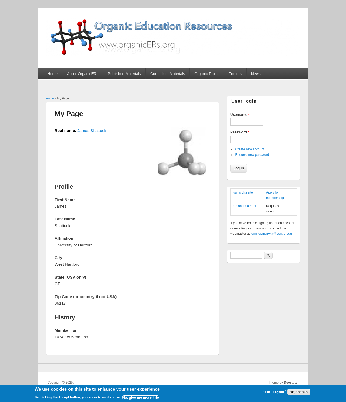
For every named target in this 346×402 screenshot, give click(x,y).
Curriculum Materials (167, 74)
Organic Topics (206, 74)
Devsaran (291, 382)
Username (240, 115)
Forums (235, 74)
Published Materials (124, 74)
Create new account (249, 149)
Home (53, 74)
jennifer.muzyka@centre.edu (271, 233)
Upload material (244, 206)
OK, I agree (274, 393)
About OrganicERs (82, 74)
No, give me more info (140, 399)
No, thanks (299, 393)
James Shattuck (91, 130)
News (256, 74)
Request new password (252, 155)
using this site (243, 192)
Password (239, 132)
